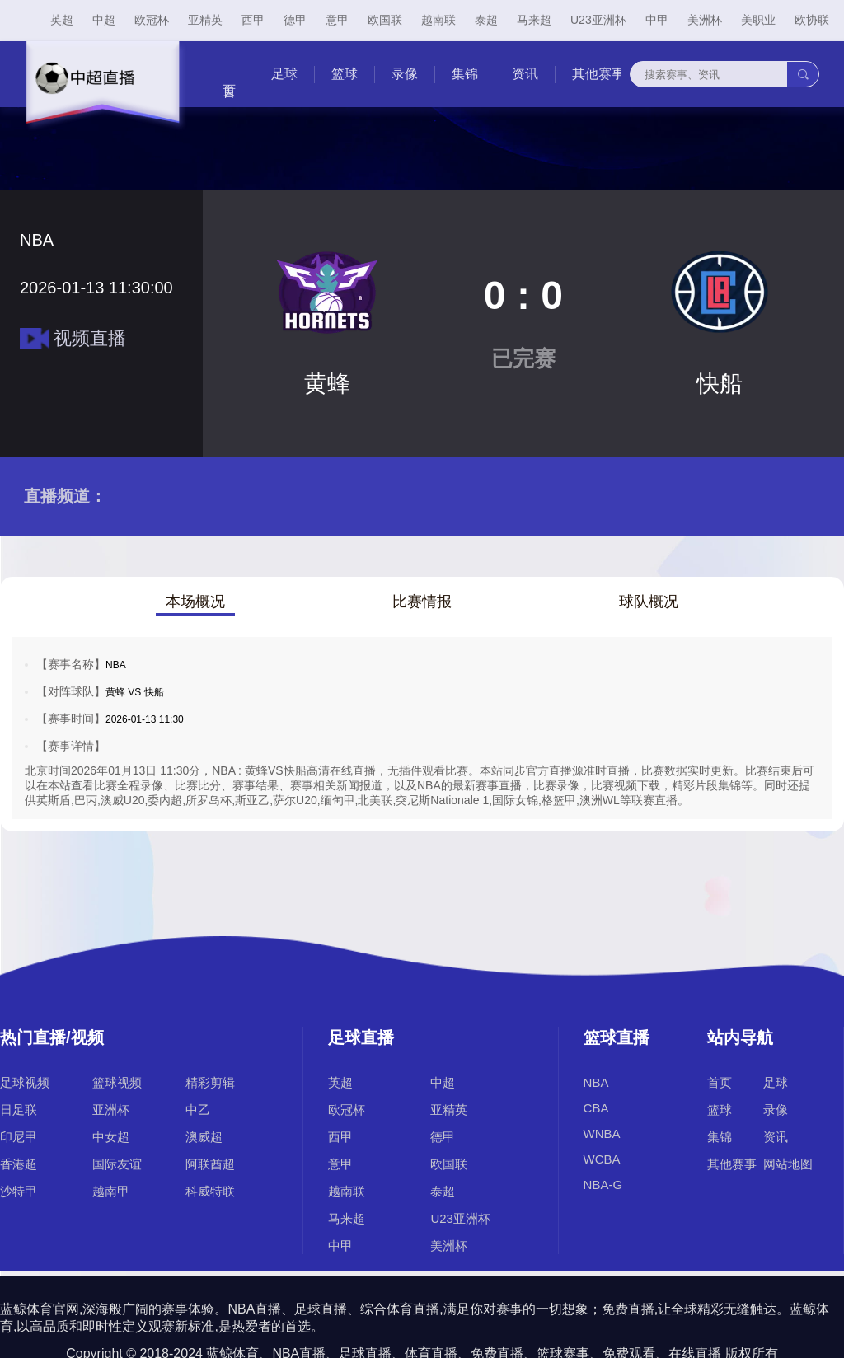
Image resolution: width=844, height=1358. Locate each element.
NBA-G (603, 1185)
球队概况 (648, 601)
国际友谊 (117, 1164)
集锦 (465, 74)
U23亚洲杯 (598, 19)
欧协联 (812, 19)
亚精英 (205, 19)
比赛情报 (422, 601)
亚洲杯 (110, 1110)
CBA (596, 1108)
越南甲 (110, 1191)
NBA (596, 1082)
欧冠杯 (151, 19)
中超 (103, 19)
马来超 (534, 19)
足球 (284, 74)
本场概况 (195, 601)
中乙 (197, 1110)
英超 (61, 19)
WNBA (602, 1133)
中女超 (110, 1137)
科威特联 (210, 1191)
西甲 (253, 19)
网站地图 (788, 1164)
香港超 (18, 1164)
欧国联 (385, 19)
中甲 (656, 19)
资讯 (525, 74)
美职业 (758, 19)
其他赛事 (598, 74)
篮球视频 (117, 1082)
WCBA (602, 1159)
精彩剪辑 (210, 1082)
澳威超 (204, 1137)
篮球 (344, 74)
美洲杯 (704, 19)
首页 (719, 1082)
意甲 (337, 19)
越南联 (438, 19)
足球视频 (24, 1082)
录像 (405, 74)
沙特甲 (18, 1191)
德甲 (295, 19)
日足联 (18, 1110)
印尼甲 (18, 1137)
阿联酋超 (210, 1164)
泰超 (486, 19)
